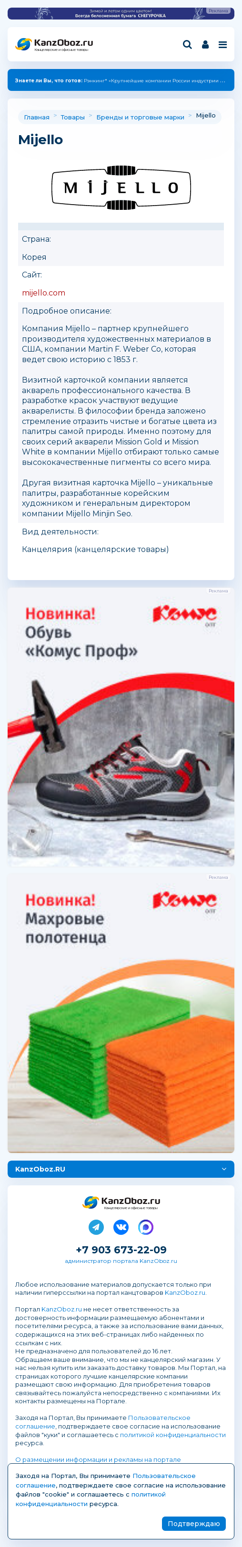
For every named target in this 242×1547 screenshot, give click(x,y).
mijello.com (43, 292)
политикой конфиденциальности (173, 1435)
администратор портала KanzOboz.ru (121, 1260)
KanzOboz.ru (185, 1292)
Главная (37, 117)
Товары (73, 117)
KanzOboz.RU (40, 1169)
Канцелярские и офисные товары (61, 50)
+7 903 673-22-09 (121, 1250)
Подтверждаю (194, 1523)
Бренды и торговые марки (140, 117)
